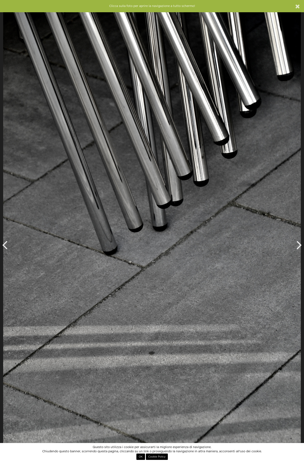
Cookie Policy (157, 456)
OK (141, 456)
